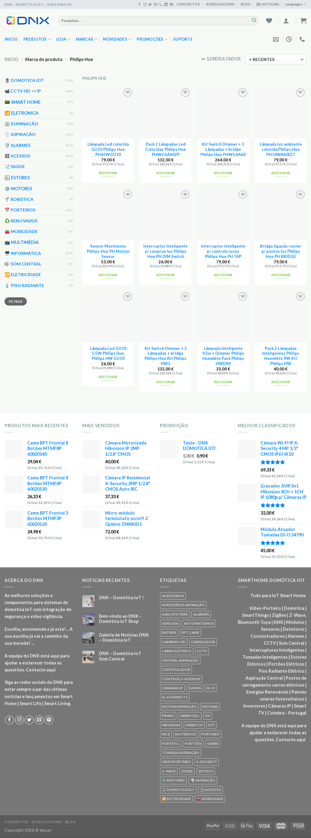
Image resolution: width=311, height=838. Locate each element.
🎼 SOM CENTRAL (23, 263)
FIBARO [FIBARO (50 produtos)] (168, 716)
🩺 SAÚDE (15, 166)
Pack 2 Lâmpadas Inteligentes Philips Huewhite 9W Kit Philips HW (280, 356)
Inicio (11, 39)
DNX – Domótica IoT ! (121, 597)
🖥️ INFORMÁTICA (23, 253)
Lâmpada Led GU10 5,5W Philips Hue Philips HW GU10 (108, 353)
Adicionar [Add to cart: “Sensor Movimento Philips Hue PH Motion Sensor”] (108, 275)
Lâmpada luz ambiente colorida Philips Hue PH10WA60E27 (281, 149)
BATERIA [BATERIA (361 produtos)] (169, 632)
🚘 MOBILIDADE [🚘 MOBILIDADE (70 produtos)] (210, 799)
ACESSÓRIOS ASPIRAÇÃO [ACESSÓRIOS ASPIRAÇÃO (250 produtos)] (183, 605)
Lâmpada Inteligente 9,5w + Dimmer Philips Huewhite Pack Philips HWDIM (223, 356)
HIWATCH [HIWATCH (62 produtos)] (194, 725)
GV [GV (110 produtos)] (207, 716)
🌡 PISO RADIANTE (24, 285)
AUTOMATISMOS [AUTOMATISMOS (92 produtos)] (199, 623)
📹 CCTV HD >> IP (23, 91)
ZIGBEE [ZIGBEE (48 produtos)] (187, 771)
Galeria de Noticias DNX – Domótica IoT (124, 637)
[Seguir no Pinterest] (48, 720)
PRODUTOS (37, 39)
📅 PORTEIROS (20, 210)
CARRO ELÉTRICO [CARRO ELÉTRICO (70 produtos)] (176, 651)
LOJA (63, 39)
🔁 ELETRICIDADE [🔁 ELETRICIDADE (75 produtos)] (176, 799)
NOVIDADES (117, 39)
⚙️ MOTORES (18, 188)
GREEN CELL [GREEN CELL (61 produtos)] (190, 716)
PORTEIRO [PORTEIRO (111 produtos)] (211, 734)
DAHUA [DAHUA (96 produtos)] (194, 688)
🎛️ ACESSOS (17, 155)
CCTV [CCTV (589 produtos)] (202, 651)
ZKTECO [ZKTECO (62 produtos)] (205, 771)
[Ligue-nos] (160, 4)
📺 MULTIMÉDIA (22, 242)
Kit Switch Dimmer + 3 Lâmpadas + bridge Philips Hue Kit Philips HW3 (166, 356)
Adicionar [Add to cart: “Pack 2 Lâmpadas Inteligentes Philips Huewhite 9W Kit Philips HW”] (280, 382)
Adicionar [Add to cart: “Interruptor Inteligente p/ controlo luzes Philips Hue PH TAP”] (223, 275)
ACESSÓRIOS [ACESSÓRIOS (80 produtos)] (173, 596)
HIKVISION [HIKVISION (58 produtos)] (171, 725)
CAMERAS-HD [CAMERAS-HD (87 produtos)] (174, 642)
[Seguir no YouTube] (171, 4)
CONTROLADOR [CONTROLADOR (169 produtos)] (176, 669)
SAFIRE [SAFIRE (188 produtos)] (212, 743)
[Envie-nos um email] (155, 4)
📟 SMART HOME (22, 102)
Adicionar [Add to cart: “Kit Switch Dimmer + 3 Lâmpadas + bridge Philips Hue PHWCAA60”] (223, 173)
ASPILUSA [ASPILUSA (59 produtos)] (170, 623)
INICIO (11, 59)
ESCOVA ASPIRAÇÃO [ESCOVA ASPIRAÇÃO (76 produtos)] (179, 706)
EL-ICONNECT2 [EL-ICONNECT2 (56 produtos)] (175, 697)
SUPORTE (183, 39)
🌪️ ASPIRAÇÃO (20, 134)
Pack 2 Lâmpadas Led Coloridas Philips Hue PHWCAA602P (165, 149)
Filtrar (15, 301)
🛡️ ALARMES (17, 145)
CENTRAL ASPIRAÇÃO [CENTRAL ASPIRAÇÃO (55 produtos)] (180, 660)
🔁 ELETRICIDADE (23, 274)
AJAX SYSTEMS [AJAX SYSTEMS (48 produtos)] (175, 614)
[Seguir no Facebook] (139, 4)
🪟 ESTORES (17, 177)
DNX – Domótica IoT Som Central (120, 656)
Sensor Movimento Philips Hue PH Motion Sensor (108, 251)
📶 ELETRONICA (21, 113)
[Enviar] (254, 20)
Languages (295, 4)
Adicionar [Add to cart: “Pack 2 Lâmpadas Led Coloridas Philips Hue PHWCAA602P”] (165, 173)
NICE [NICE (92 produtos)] (166, 734)
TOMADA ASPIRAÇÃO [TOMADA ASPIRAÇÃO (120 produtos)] (180, 753)
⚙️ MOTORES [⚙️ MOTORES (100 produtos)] (173, 780)
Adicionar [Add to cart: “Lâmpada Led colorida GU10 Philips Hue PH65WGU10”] (108, 173)
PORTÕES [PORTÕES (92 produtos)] (193, 743)
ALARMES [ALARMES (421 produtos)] (201, 614)
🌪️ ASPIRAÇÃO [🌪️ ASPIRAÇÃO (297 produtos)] (202, 780)
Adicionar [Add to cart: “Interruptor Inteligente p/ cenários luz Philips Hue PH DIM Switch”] (165, 275)
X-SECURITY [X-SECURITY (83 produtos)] (206, 762)
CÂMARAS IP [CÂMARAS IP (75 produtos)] (172, 688)
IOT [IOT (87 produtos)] (211, 725)
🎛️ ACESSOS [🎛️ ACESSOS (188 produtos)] (210, 790)
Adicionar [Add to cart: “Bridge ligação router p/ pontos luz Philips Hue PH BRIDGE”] (280, 275)
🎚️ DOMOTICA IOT (24, 80)
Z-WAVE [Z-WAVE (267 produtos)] (169, 771)
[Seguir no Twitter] (150, 4)
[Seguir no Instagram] (145, 4)
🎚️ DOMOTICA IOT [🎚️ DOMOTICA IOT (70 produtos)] (178, 790)
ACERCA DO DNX (220, 4)
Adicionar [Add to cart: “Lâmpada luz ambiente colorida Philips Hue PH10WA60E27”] (280, 173)
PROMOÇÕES (152, 39)
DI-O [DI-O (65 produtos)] (211, 688)
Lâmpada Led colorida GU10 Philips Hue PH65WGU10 (108, 149)
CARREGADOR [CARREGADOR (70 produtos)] (203, 642)
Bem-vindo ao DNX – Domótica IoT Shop (120, 618)
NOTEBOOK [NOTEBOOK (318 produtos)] (185, 734)
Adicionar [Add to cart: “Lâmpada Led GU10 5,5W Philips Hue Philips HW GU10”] (108, 377)
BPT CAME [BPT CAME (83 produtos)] (190, 632)
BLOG (246, 4)
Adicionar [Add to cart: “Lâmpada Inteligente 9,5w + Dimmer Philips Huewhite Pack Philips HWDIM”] (223, 382)
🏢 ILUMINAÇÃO (21, 123)
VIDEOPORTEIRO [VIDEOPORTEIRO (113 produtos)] (176, 762)
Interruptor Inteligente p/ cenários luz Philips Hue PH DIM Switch (165, 251)
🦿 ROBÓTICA (19, 199)
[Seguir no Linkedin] (166, 4)
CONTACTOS (188, 4)
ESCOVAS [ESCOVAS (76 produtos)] (210, 706)
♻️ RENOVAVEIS (21, 220)
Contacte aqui (41, 669)
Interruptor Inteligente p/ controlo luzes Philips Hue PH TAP (223, 251)
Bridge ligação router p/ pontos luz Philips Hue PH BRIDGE (280, 251)
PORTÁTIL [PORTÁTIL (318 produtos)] (170, 743)
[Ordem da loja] (276, 59)
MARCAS (86, 39)
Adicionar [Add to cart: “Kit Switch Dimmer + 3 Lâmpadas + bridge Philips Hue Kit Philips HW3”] (165, 382)
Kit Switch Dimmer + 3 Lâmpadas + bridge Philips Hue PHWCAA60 (223, 149)
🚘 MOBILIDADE (21, 231)
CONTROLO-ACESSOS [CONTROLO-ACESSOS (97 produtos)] (181, 679)
